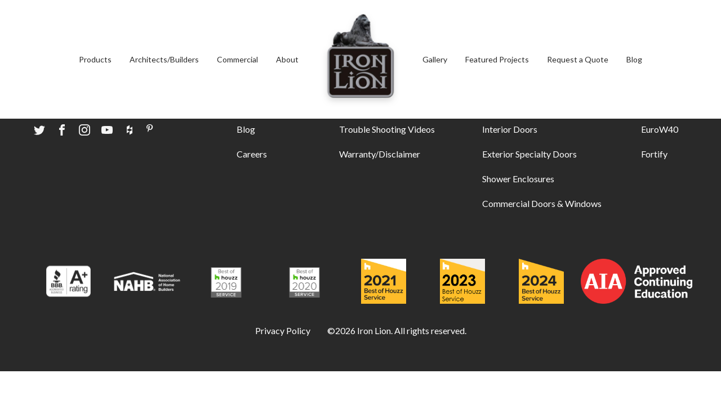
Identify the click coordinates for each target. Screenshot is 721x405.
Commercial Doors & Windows (542, 203)
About (287, 59)
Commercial (237, 59)
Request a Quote (577, 59)
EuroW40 (659, 129)
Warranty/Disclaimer (379, 153)
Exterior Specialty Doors (529, 153)
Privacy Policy (282, 330)
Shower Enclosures (518, 178)
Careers (252, 153)
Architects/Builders (164, 59)
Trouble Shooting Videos (387, 129)
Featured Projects (497, 59)
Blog (634, 59)
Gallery (434, 59)
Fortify (654, 153)
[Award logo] (68, 283)
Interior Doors (509, 129)
